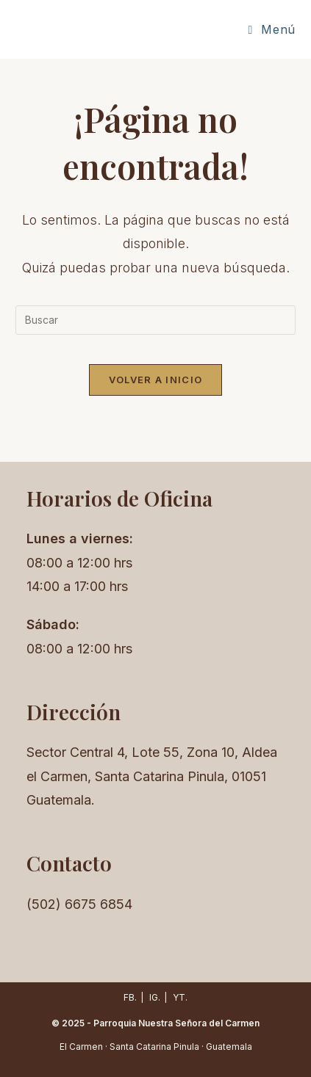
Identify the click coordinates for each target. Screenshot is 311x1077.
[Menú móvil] (271, 29)
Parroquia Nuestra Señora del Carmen (176, 1023)
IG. (154, 997)
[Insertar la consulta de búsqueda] (155, 320)
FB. (130, 997)
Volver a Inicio (156, 379)
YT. (180, 997)
